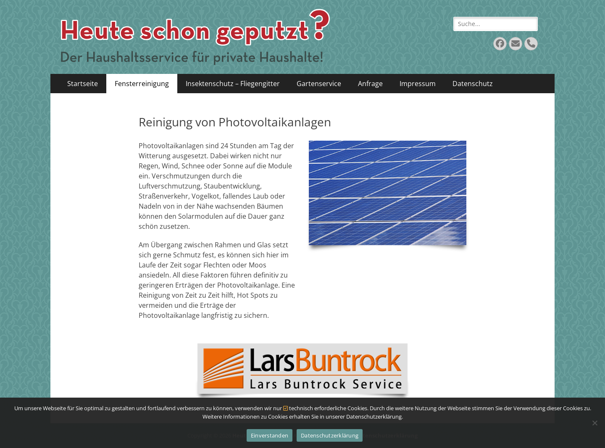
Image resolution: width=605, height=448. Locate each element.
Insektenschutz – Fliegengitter (233, 83)
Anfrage (370, 83)
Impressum (418, 83)
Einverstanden (269, 435)
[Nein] (594, 423)
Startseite (82, 83)
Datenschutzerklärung (329, 435)
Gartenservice (319, 83)
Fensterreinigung (142, 83)
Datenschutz (472, 83)
